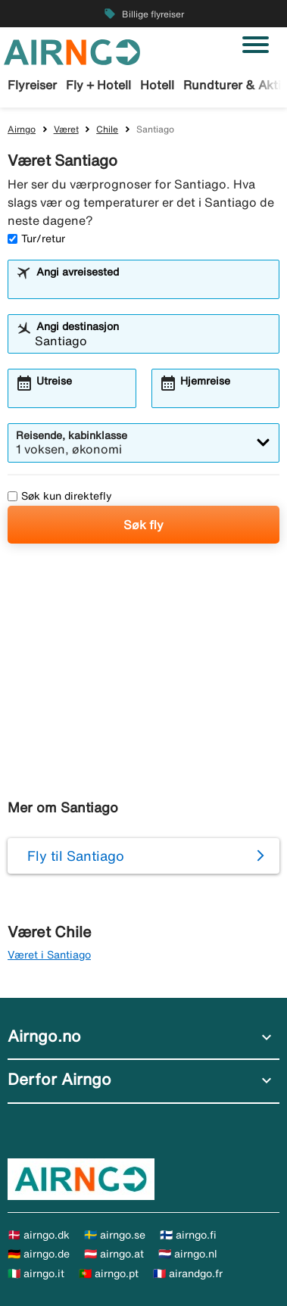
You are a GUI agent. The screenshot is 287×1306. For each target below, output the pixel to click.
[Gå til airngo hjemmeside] (72, 51)
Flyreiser (32, 85)
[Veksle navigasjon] (255, 45)
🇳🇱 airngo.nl (187, 1253)
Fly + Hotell (98, 85)
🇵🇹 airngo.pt (109, 1273)
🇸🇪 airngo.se (114, 1235)
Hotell (157, 85)
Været (66, 129)
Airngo (22, 129)
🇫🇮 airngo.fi (188, 1235)
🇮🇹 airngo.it (36, 1273)
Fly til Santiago (75, 855)
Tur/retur (36, 238)
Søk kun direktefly (60, 496)
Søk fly (143, 525)
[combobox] (153, 286)
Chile (107, 129)
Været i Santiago (49, 954)
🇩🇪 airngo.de (39, 1253)
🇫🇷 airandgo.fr (188, 1273)
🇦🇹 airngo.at (114, 1253)
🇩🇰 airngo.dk (39, 1235)
